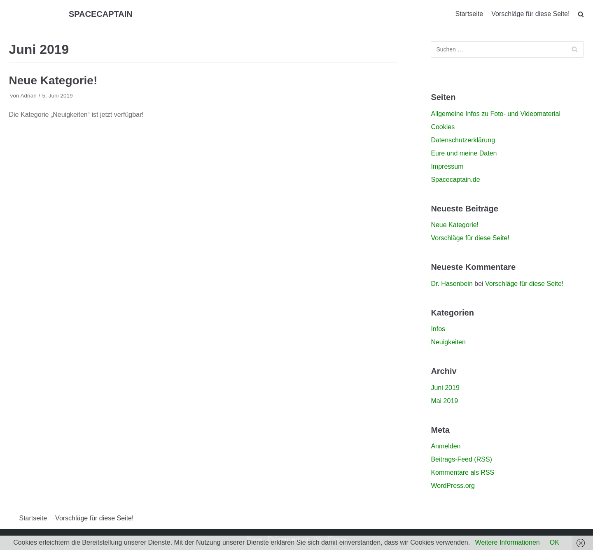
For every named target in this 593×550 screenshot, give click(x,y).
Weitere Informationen (507, 542)
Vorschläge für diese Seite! (530, 13)
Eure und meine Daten (464, 153)
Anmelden (445, 446)
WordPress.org (452, 485)
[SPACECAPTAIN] (101, 14)
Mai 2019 (444, 400)
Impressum (447, 166)
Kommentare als (462, 472)
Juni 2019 (445, 387)
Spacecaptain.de (455, 179)
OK (554, 542)
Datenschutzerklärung (463, 140)
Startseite (469, 13)
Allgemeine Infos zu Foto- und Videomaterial (495, 113)
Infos (438, 328)
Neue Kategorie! (53, 80)
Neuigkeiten (448, 342)
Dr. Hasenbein (451, 283)
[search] (581, 14)
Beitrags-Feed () (461, 459)
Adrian (28, 96)
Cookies (443, 126)
